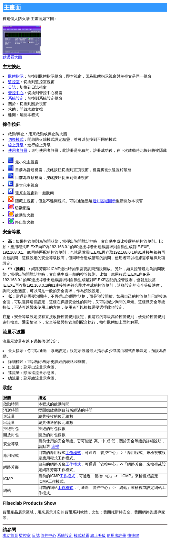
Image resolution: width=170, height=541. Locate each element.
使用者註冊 (17, 150)
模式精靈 (81, 535)
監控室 (14, 82)
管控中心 (16, 93)
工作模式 (73, 452)
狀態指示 (16, 76)
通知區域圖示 (104, 201)
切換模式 (16, 139)
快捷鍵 (133, 535)
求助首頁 (10, 535)
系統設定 (16, 98)
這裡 (55, 446)
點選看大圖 (22, 55)
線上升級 (16, 145)
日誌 (12, 87)
